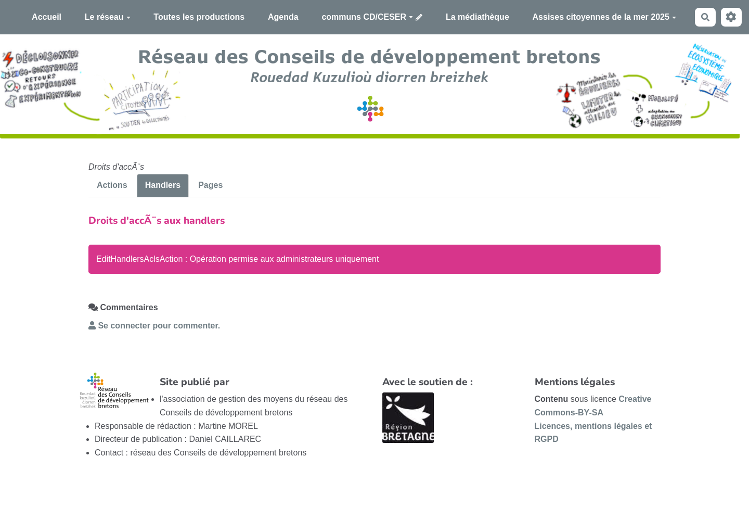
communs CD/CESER (367, 16)
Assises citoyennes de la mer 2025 (604, 16)
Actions (112, 185)
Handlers (162, 185)
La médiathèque (477, 16)
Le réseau (108, 16)
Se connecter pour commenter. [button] (154, 325)
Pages (210, 185)
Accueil (46, 16)
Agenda (283, 16)
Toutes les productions (198, 16)
